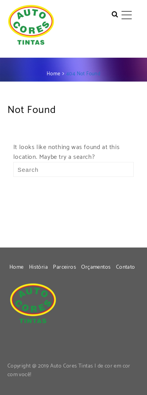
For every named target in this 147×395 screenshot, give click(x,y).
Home (16, 267)
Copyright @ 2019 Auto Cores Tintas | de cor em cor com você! (69, 370)
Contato (125, 267)
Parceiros (64, 267)
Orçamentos (96, 267)
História (38, 267)
